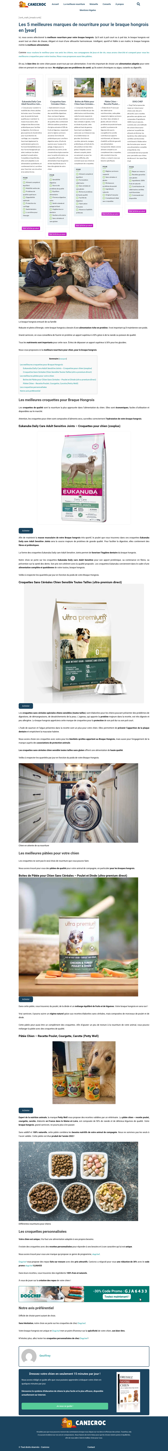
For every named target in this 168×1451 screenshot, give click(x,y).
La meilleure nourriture (74, 4)
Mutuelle (94, 4)
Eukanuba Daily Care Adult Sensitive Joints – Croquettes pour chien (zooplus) (57, 368)
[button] (138, 4)
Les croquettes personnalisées (33, 387)
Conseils (107, 4)
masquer (62, 359)
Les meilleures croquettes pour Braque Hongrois (41, 364)
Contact (91, 1447)
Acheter (26, 530)
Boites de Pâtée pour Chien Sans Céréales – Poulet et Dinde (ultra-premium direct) (59, 379)
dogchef (96, 1254)
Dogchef (23, 1261)
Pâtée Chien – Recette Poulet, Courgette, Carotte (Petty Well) (50, 383)
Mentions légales (88, 10)
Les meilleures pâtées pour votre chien (37, 376)
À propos (120, 4)
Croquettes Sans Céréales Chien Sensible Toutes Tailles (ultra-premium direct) (57, 372)
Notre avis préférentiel (30, 391)
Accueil (55, 4)
